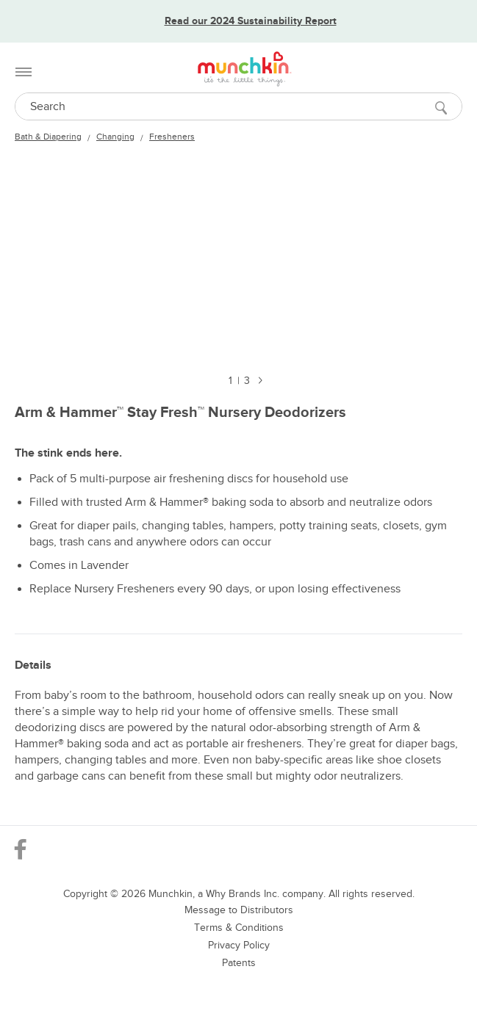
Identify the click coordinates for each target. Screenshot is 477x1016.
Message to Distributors (238, 909)
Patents (239, 962)
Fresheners (172, 136)
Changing (115, 136)
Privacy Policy (239, 945)
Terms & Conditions (239, 927)
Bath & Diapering (48, 136)
